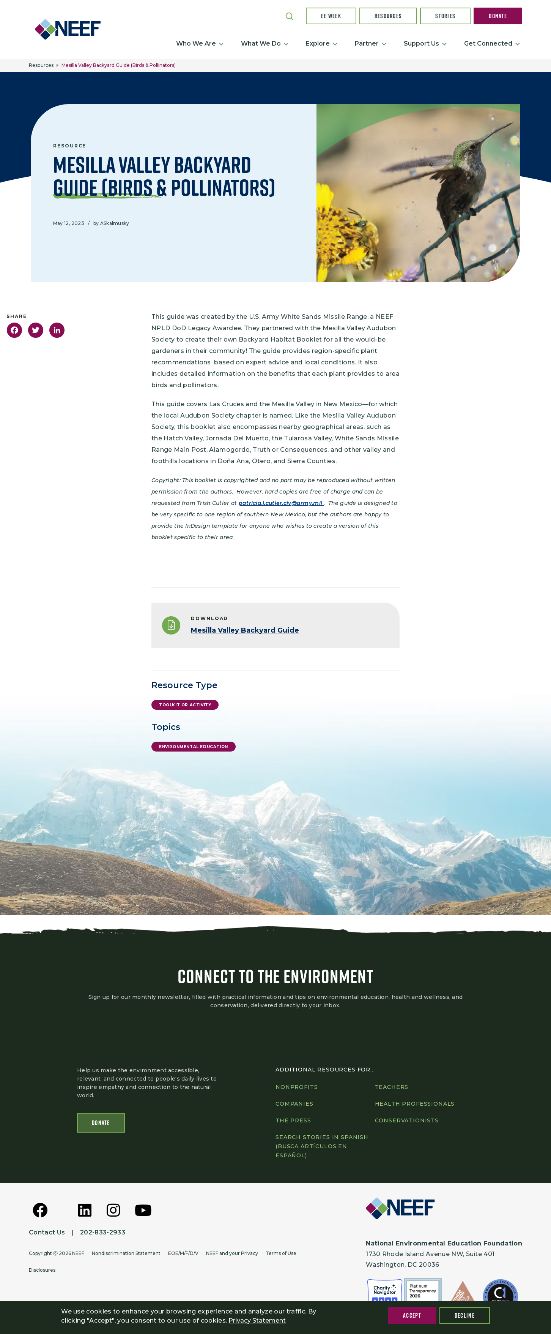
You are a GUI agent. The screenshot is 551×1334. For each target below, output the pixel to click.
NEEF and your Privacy (232, 1253)
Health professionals (415, 1103)
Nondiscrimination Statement (126, 1253)
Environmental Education (193, 746)
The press (293, 1120)
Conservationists (407, 1120)
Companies (294, 1103)
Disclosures (42, 1270)
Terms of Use (281, 1253)
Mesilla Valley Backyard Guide (245, 630)
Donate (498, 16)
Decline (465, 1315)
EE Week (331, 16)
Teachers (392, 1087)
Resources (388, 16)
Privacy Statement (257, 1320)
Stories (445, 16)
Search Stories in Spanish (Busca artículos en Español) (322, 1146)
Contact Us (47, 1232)
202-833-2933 (102, 1232)
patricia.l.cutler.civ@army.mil (281, 503)
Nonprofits (297, 1087)
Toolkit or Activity (185, 705)
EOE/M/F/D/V (183, 1253)
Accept (412, 1315)
